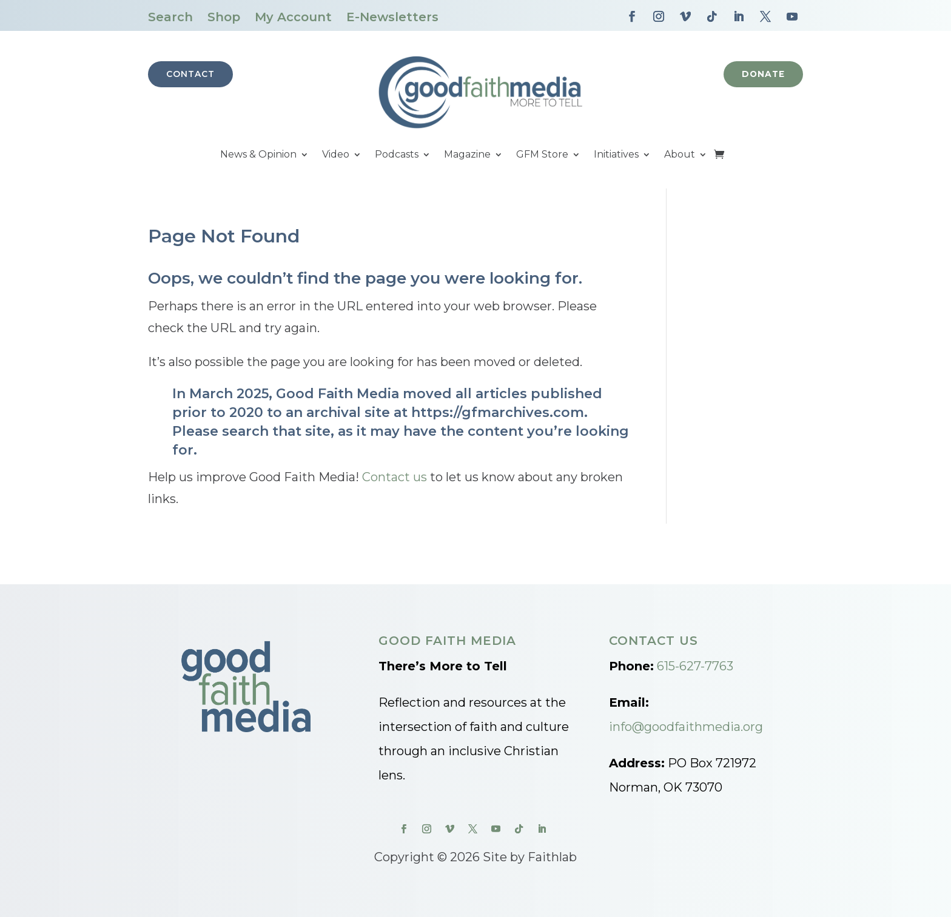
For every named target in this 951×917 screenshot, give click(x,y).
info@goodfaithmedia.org (686, 726)
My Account (293, 17)
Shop (223, 17)
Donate (763, 73)
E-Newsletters (392, 17)
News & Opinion (258, 155)
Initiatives (616, 155)
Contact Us (653, 640)
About (679, 155)
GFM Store (542, 155)
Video (335, 155)
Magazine (467, 155)
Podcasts (396, 155)
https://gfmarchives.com (497, 412)
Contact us (394, 477)
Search (170, 17)
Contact (190, 73)
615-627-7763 (695, 666)
